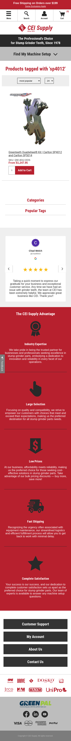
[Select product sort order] (29, 81)
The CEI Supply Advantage (35, 313)
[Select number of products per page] (49, 81)
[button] (8, 269)
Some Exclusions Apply (35, 6)
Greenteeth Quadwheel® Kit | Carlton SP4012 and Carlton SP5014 (35, 154)
